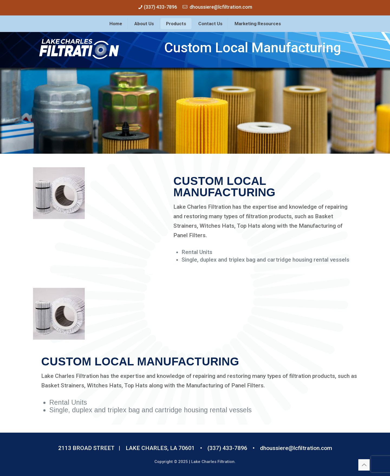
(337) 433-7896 (227, 448)
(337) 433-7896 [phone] (160, 7)
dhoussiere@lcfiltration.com (296, 448)
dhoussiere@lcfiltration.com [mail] (221, 7)
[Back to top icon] (364, 465)
